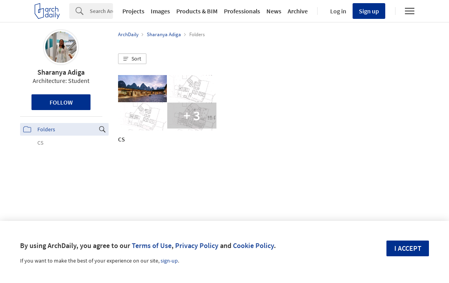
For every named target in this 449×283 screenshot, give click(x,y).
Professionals (242, 11)
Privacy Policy (196, 245)
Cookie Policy (253, 245)
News (273, 11)
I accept (407, 248)
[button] (132, 58)
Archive (298, 11)
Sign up (369, 11)
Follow (61, 102)
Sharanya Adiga (61, 72)
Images (160, 11)
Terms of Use (152, 245)
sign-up (169, 260)
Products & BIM (197, 11)
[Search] (101, 11)
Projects (133, 11)
